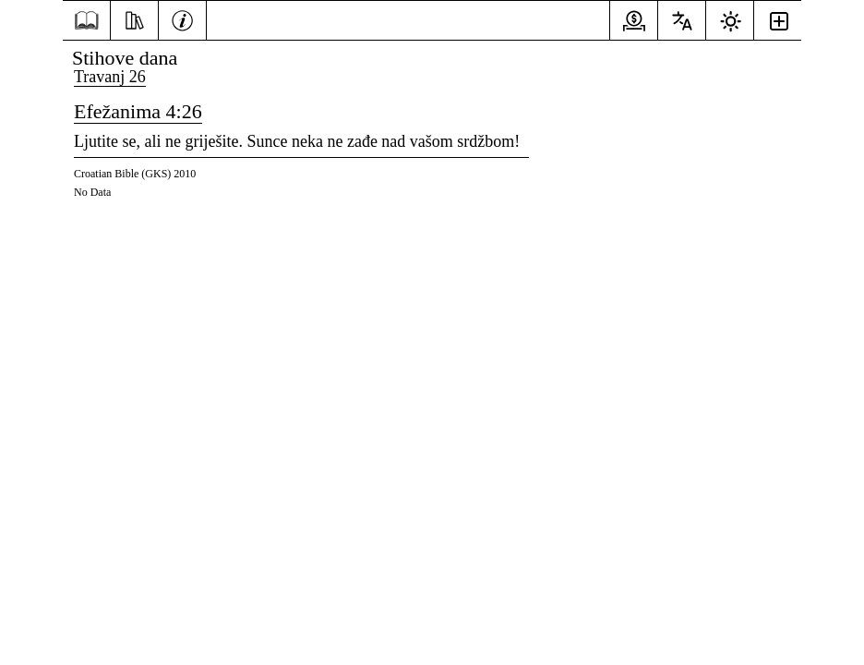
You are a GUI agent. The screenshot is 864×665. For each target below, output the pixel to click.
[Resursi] (134, 18)
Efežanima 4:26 (138, 111)
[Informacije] (182, 18)
